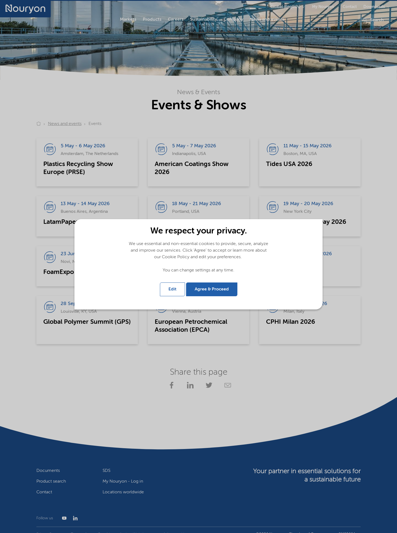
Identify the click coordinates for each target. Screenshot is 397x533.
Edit (172, 289)
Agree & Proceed (212, 289)
